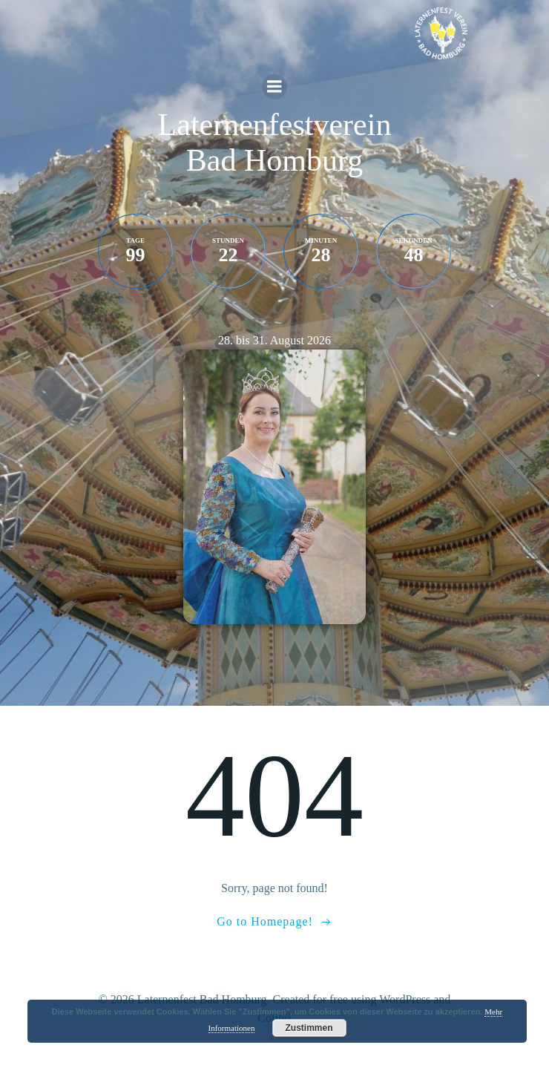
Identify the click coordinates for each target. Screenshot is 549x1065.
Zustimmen (308, 1028)
